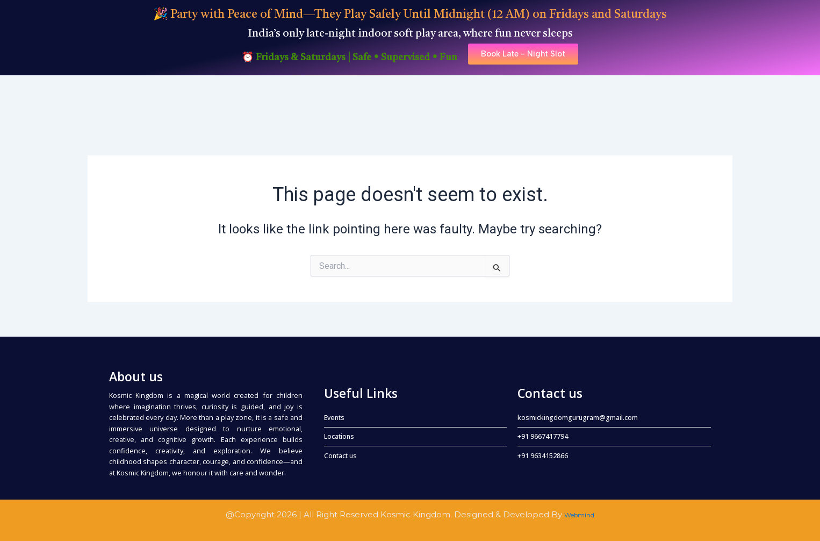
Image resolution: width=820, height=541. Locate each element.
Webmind (579, 514)
